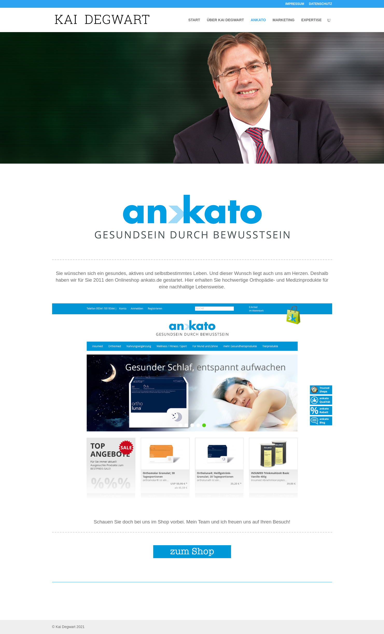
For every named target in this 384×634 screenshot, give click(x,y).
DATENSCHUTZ (320, 4)
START (194, 20)
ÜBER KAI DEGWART (225, 20)
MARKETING (284, 20)
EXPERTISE (311, 20)
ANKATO (258, 20)
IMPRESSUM (294, 4)
